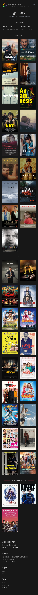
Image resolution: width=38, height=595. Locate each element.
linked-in (4, 587)
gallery (4, 571)
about (4, 573)
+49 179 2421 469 (10, 561)
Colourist (11, 16)
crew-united (5, 585)
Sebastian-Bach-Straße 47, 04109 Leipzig (16, 557)
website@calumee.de (11, 559)
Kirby (15, 547)
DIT (17, 16)
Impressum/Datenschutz (9, 545)
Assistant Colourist (24, 16)
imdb (3, 582)
